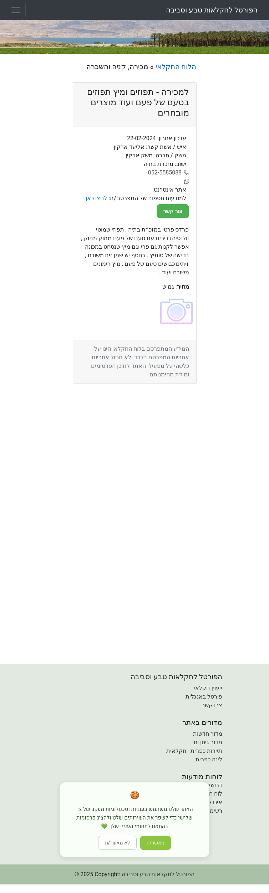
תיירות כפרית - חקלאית (194, 750)
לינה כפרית (209, 759)
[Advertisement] (235, 169)
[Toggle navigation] (16, 10)
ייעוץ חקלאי (208, 688)
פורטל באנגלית (204, 696)
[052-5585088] (168, 172)
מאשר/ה (155, 843)
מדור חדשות (207, 733)
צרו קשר (212, 705)
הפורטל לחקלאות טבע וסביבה (212, 10)
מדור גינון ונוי (207, 742)
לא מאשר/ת (117, 843)
